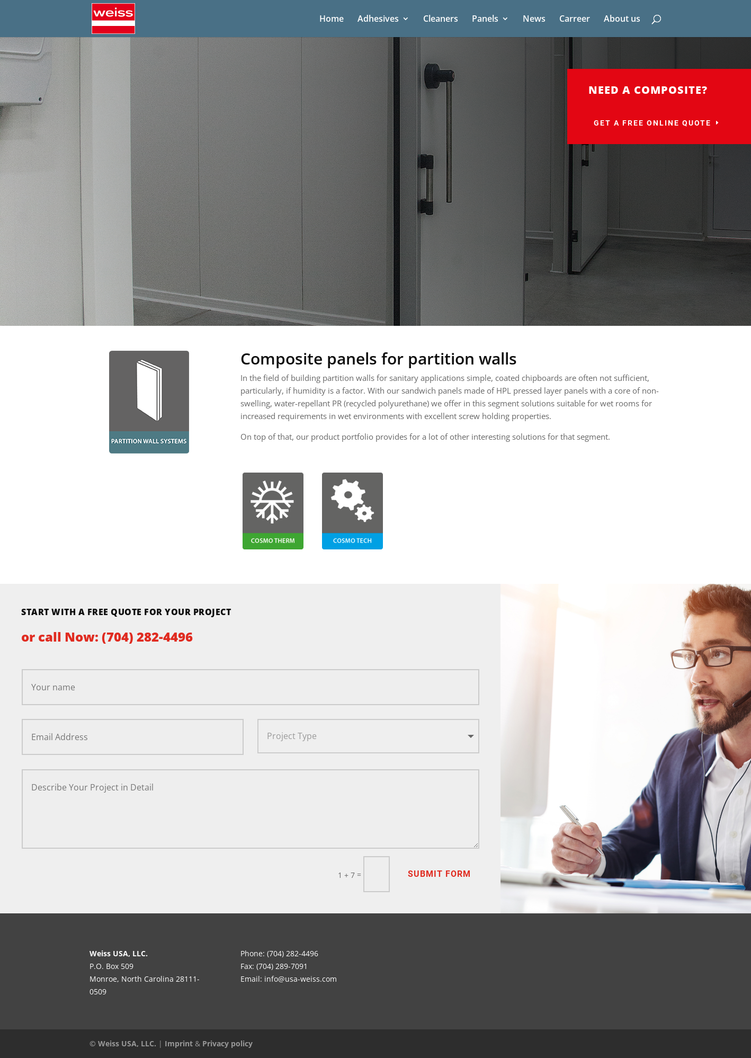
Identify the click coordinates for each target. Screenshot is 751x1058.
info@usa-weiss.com (300, 979)
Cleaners (440, 19)
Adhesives (378, 19)
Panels (485, 19)
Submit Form (439, 874)
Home (331, 19)
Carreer (574, 19)
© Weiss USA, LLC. (123, 1043)
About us (622, 19)
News (534, 19)
